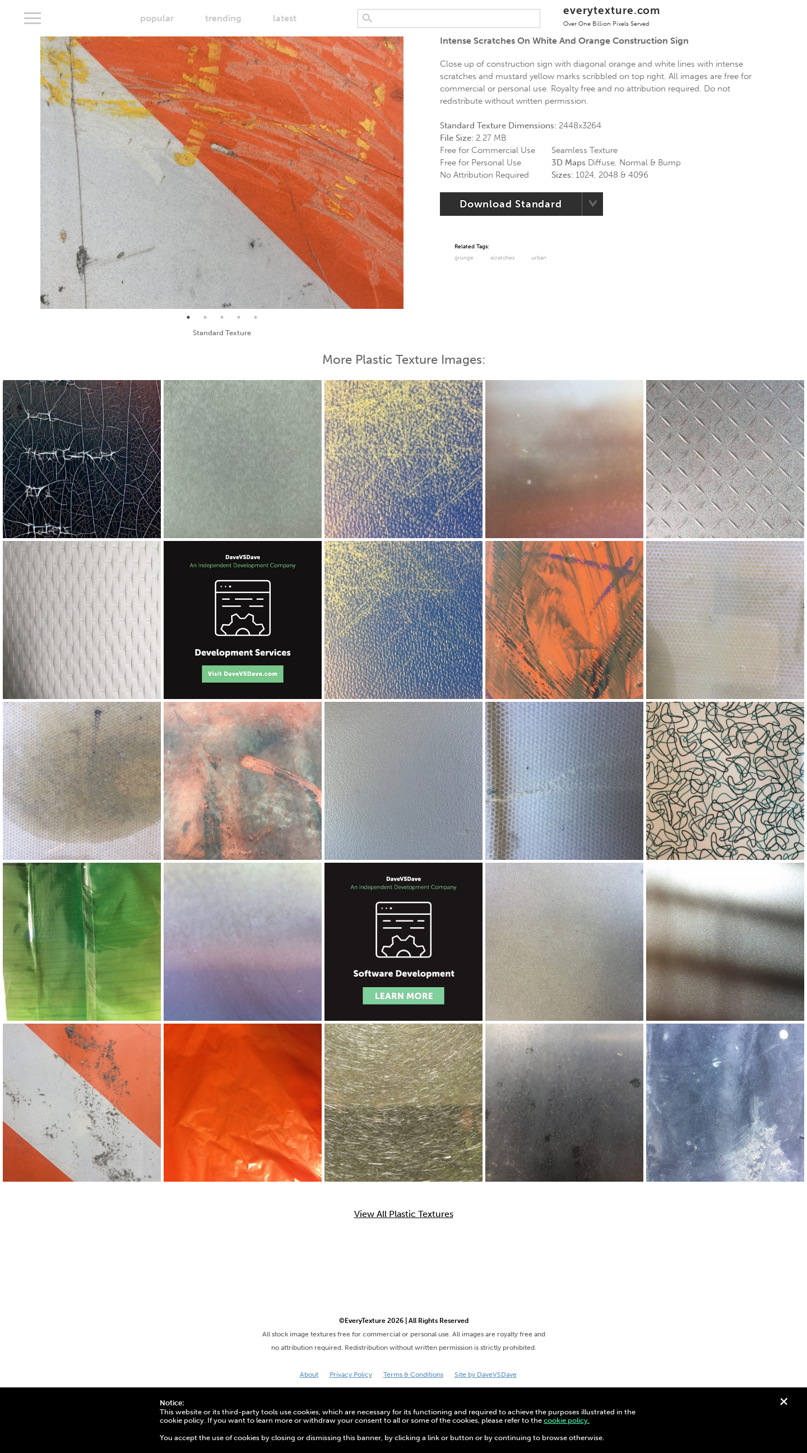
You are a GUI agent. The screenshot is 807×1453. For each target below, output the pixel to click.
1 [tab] (188, 317)
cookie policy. (567, 1420)
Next (412, 172)
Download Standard (511, 204)
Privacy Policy (351, 1374)
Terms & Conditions (413, 1374)
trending (223, 18)
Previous (32, 172)
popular (157, 18)
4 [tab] (238, 317)
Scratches (502, 257)
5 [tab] (255, 317)
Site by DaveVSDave (485, 1374)
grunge (464, 257)
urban (538, 257)
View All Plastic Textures (403, 1214)
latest (284, 18)
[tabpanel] (222, 172)
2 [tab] (205, 317)
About (309, 1374)
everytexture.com (611, 15)
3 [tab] (222, 317)
